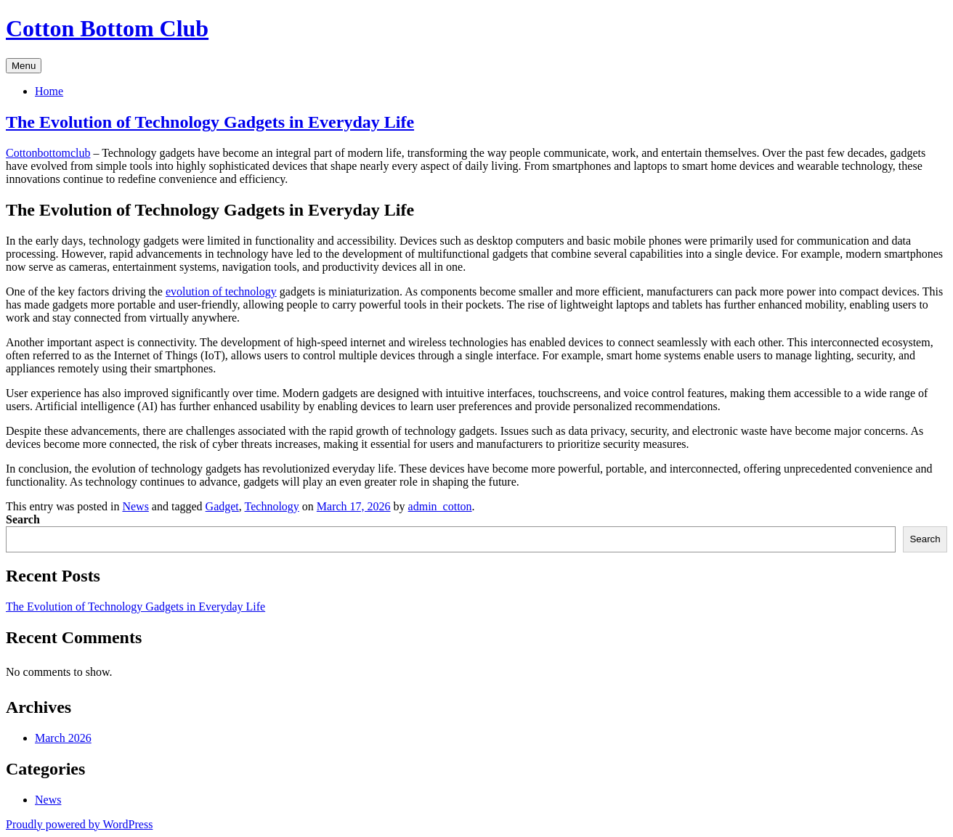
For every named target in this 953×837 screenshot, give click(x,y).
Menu (24, 65)
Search (23, 519)
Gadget (222, 506)
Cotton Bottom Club (107, 28)
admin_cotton (440, 506)
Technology (272, 506)
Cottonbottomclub (48, 153)
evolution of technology (221, 291)
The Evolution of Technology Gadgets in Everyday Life (210, 122)
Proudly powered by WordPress (79, 824)
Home (49, 91)
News (135, 506)
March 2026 (63, 738)
